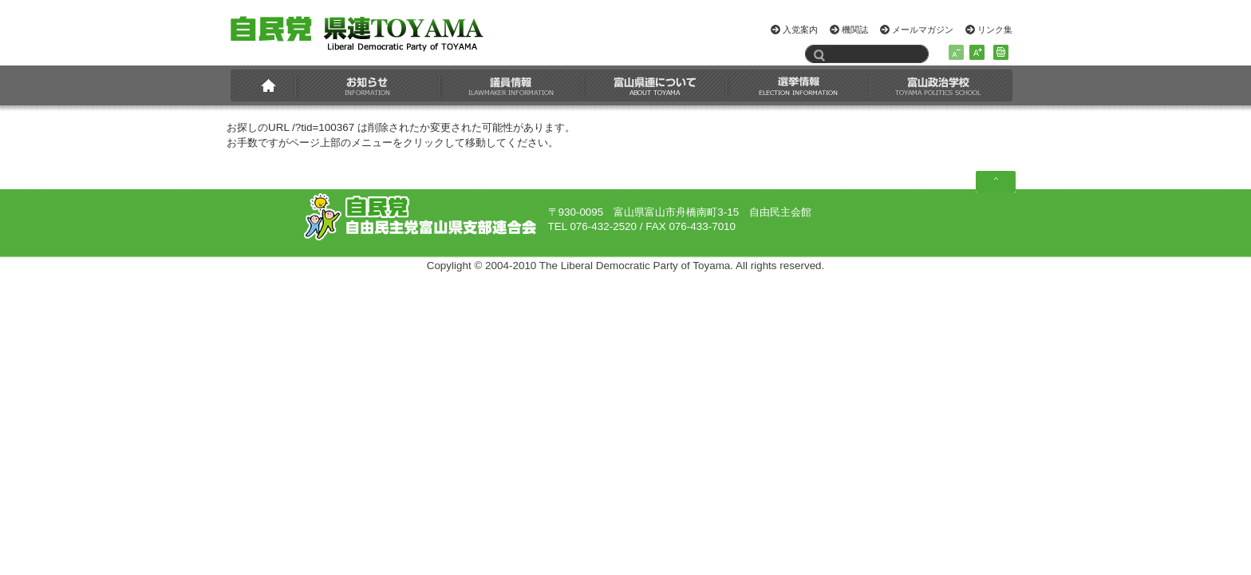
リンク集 (994, 29)
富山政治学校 (938, 85)
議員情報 (511, 85)
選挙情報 (798, 85)
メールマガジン (922, 29)
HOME (265, 85)
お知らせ (368, 85)
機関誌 (855, 29)
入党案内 (800, 29)
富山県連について (655, 85)
